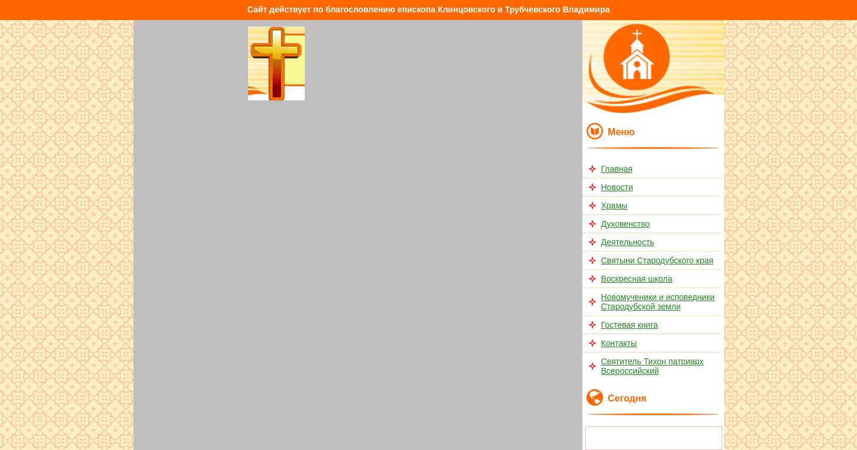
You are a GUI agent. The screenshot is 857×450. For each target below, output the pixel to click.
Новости (617, 187)
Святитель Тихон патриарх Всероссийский (652, 366)
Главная (617, 169)
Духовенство (625, 224)
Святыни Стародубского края (657, 260)
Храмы (614, 205)
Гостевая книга (629, 325)
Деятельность (627, 242)
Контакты (619, 343)
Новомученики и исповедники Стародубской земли (658, 301)
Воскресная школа (637, 278)
